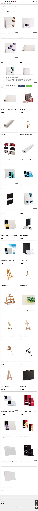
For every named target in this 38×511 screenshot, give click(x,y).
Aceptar (29, 85)
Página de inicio (3, 6)
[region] (19, 82)
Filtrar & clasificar (5, 11)
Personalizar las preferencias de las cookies (10, 86)
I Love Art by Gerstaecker (12, 6)
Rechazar (21, 85)
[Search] (36, 3)
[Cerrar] (32, 76)
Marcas (7, 6)
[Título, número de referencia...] (18, 3)
